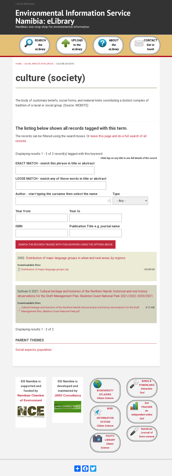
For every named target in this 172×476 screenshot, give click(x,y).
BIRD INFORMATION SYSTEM (105, 417)
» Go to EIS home (25, 3)
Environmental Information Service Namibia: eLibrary (73, 17)
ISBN (18, 226)
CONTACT (150, 40)
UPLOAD (77, 45)
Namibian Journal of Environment (146, 432)
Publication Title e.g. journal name (94, 226)
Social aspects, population (39, 64)
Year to (74, 211)
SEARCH (40, 45)
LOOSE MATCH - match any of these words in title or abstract (60, 178)
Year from (23, 211)
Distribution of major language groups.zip (45, 269)
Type (116, 194)
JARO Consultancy (67, 395)
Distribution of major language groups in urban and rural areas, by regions (75, 258)
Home (18, 64)
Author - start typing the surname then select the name (56, 194)
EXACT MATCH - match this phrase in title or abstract (55, 163)
